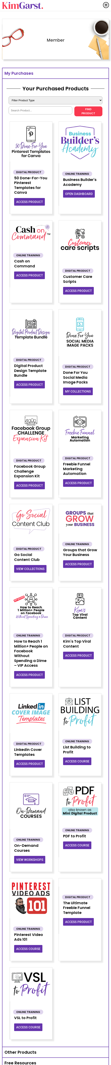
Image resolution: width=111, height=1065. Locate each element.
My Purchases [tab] (19, 73)
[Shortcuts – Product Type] (55, 100)
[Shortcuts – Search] (40, 110)
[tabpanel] (55, 562)
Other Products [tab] (20, 1052)
